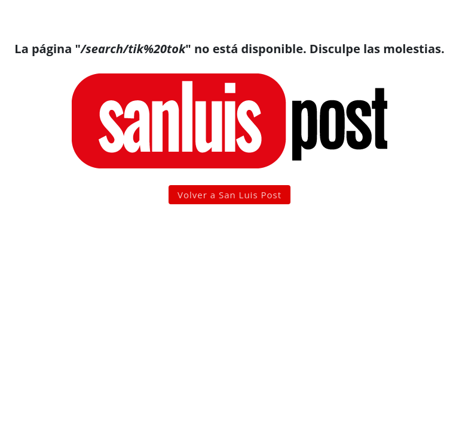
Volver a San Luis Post (229, 195)
